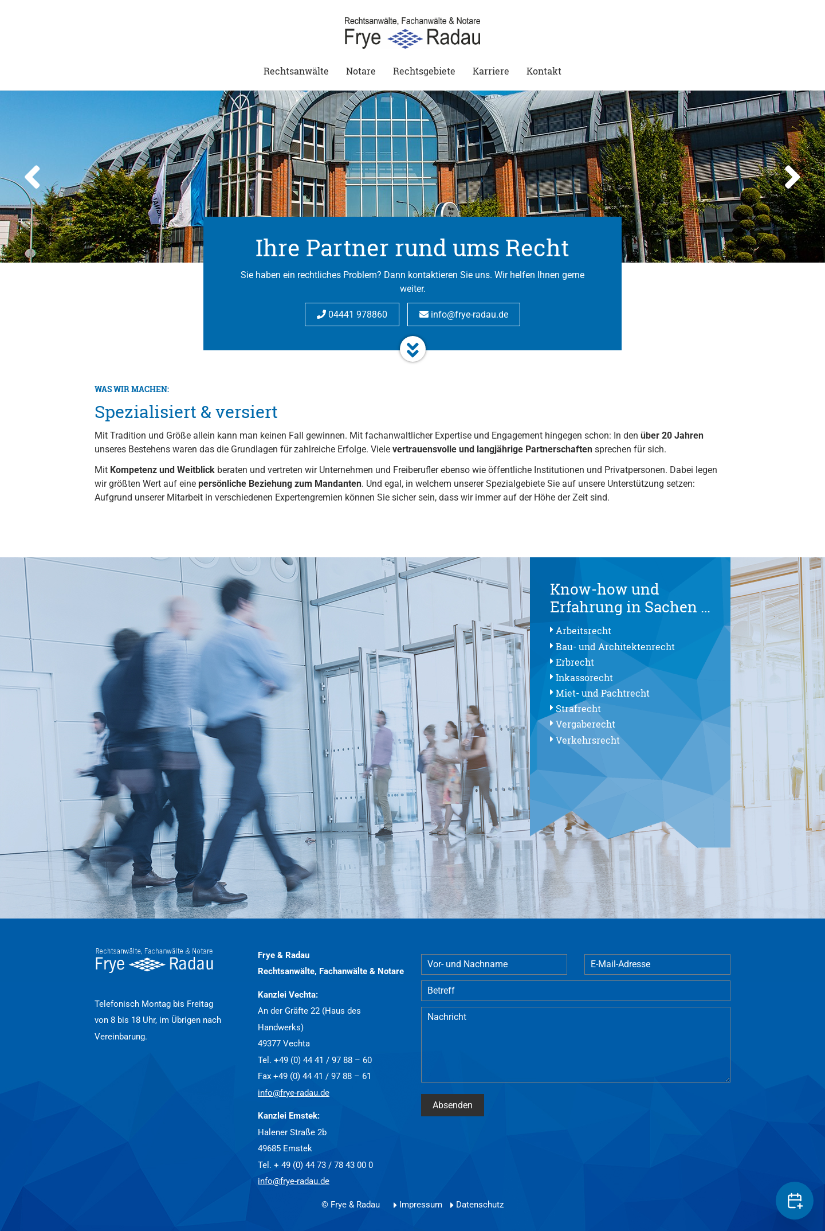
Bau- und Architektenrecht (615, 646)
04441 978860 (352, 314)
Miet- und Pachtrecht (603, 693)
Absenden (453, 1105)
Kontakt (544, 71)
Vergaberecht (585, 724)
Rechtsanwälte (296, 71)
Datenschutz (480, 1204)
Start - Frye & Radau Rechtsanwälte (413, 33)
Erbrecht (575, 662)
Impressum (420, 1204)
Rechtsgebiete (424, 71)
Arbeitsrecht (583, 630)
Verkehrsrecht (588, 740)
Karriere (491, 71)
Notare (361, 71)
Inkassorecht (584, 677)
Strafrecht (578, 708)
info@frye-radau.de (463, 314)
